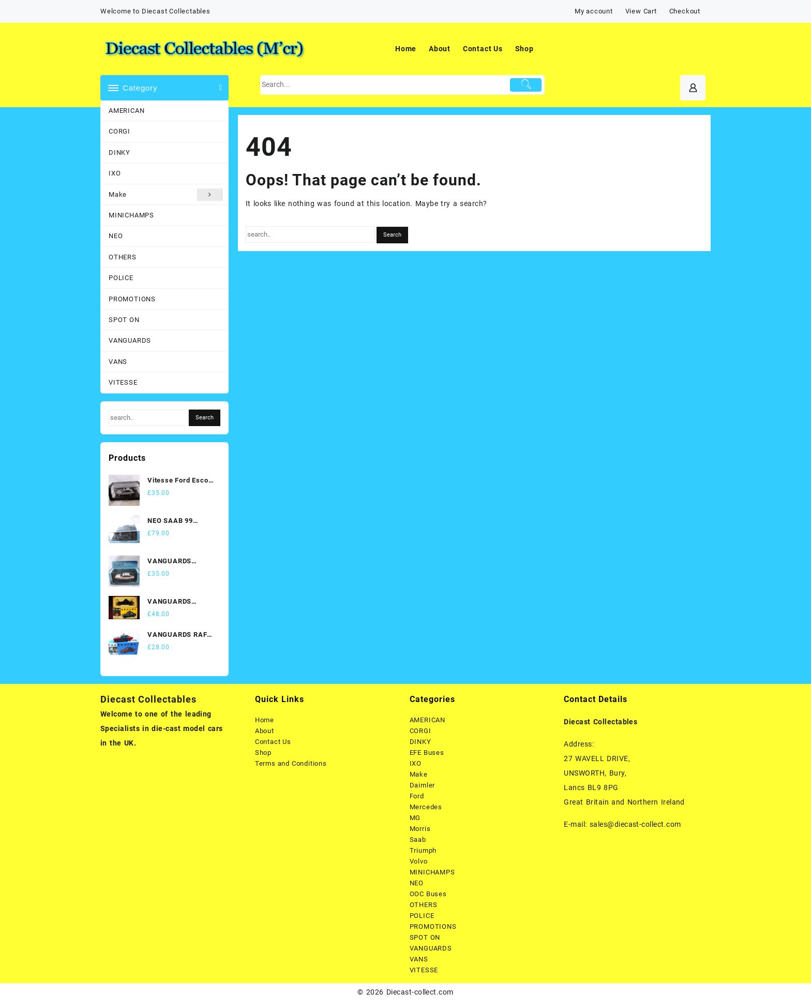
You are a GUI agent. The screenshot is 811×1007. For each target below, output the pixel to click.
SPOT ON (124, 320)
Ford (417, 796)
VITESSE (123, 382)
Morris (420, 829)
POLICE (121, 278)
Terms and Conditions (291, 763)
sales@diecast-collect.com (635, 824)
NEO (116, 236)
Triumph (423, 850)
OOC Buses (428, 894)
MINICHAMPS (131, 215)
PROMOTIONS (132, 299)
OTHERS (123, 257)
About (264, 731)
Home (264, 720)
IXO (115, 173)
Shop (263, 752)
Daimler (422, 785)
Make (166, 194)
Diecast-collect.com (420, 992)
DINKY (119, 152)
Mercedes (426, 807)
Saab (418, 839)
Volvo (419, 861)
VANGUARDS (130, 340)
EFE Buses (427, 752)
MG (415, 818)
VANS (118, 362)
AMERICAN (126, 110)
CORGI (119, 131)
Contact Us (273, 742)
